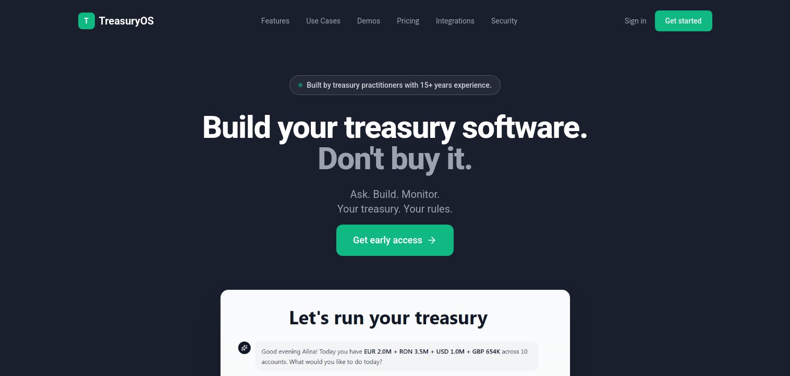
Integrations (455, 21)
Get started (683, 21)
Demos (368, 21)
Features (275, 21)
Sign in (635, 21)
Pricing (408, 21)
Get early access (395, 239)
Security (504, 21)
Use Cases (323, 21)
